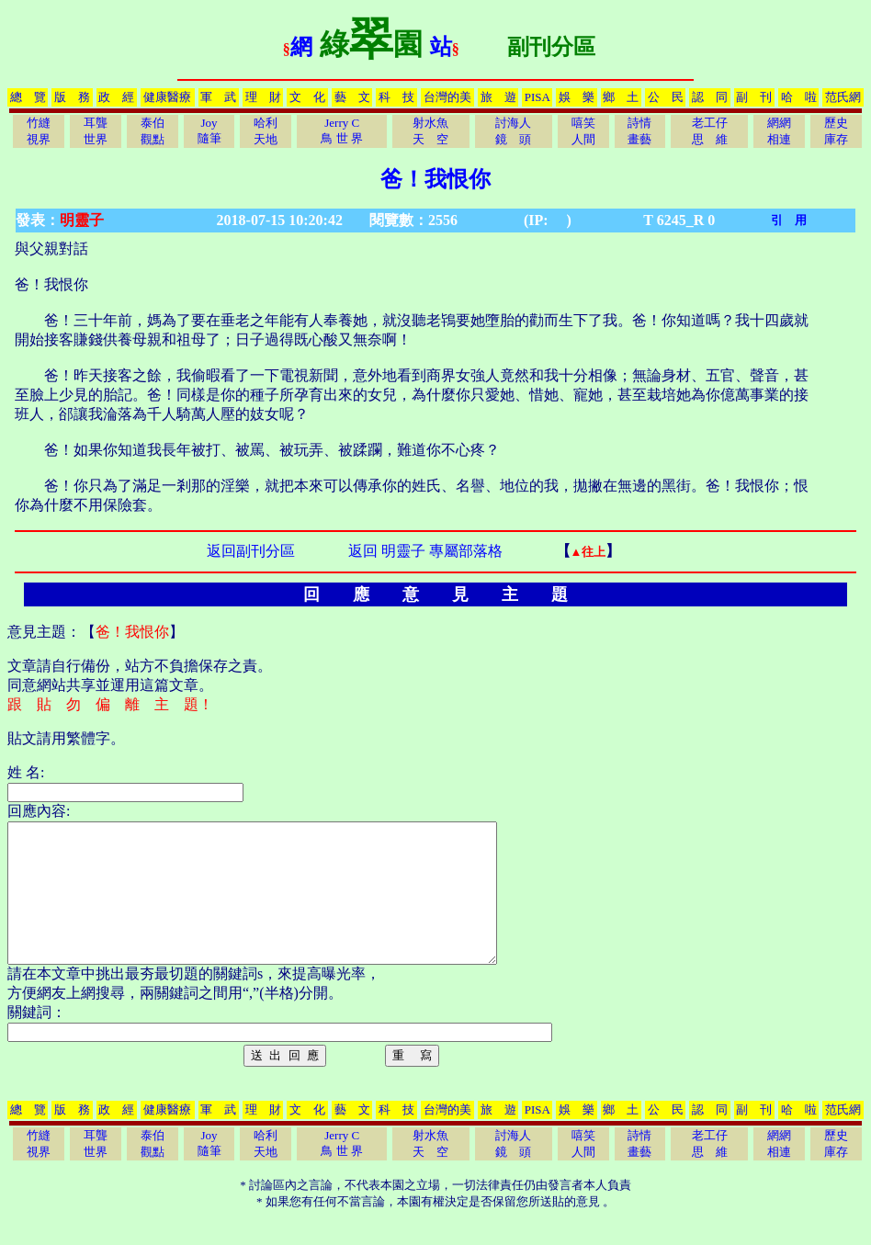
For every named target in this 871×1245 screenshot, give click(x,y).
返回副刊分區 (251, 551)
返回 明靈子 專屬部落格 (425, 551)
